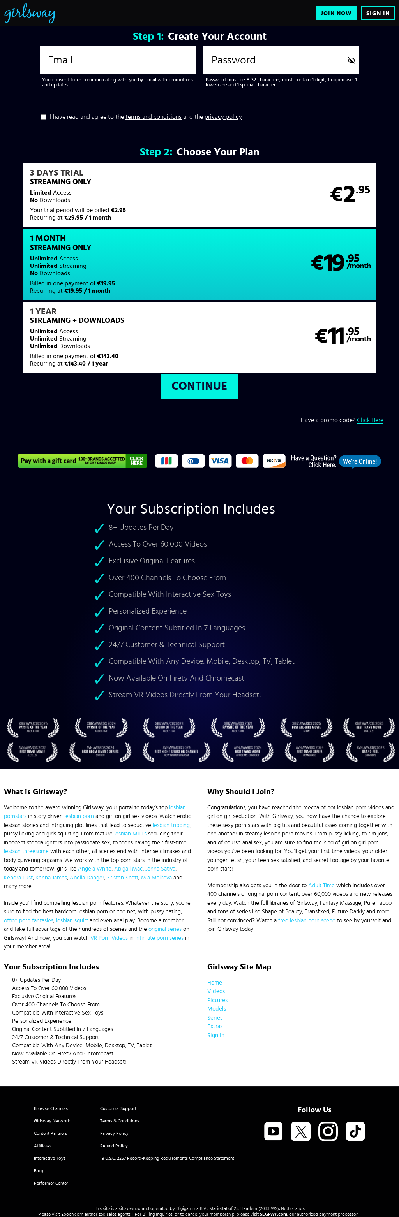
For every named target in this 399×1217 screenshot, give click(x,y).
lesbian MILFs (130, 772)
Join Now (336, 13)
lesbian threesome (26, 789)
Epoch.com (72, 1152)
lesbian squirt (72, 859)
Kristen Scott (122, 816)
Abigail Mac (128, 807)
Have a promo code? (342, 358)
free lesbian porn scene (306, 859)
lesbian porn (79, 754)
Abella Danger (87, 816)
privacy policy (223, 117)
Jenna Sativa (160, 807)
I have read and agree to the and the (146, 117)
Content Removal (200, 1158)
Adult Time (321, 824)
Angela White (94, 807)
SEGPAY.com (273, 1152)
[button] (101, 200)
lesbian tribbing (171, 763)
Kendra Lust (18, 816)
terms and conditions (153, 117)
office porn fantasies (28, 859)
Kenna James (51, 816)
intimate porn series (159, 876)
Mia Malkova (156, 816)
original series (165, 867)
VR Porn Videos (109, 876)
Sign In (378, 13)
